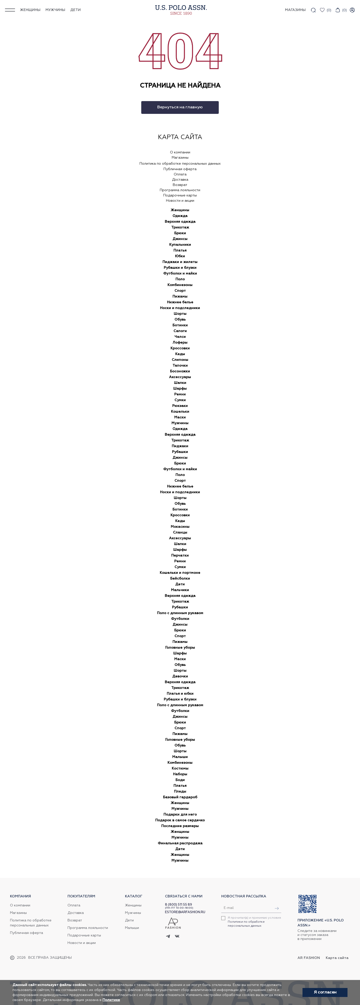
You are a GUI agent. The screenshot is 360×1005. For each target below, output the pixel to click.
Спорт (180, 291)
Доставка (180, 179)
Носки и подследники (180, 308)
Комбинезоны (180, 285)
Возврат (180, 185)
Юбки (180, 256)
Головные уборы (180, 647)
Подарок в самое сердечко (180, 820)
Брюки (180, 233)
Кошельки (180, 411)
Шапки (180, 383)
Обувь (180, 319)
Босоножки (180, 371)
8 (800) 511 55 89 (178, 904)
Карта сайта (337, 958)
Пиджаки (180, 446)
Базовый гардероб (180, 797)
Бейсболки (180, 578)
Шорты (180, 314)
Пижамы (180, 296)
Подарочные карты (180, 195)
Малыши (180, 757)
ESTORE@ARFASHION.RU (185, 912)
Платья (180, 250)
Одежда (180, 216)
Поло (180, 279)
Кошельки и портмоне (180, 573)
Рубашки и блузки (180, 268)
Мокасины (180, 527)
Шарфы (180, 388)
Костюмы (180, 768)
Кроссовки (180, 348)
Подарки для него (180, 814)
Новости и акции (180, 200)
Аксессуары (180, 377)
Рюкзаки (180, 406)
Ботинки (180, 325)
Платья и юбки (180, 693)
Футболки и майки (180, 273)
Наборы (180, 774)
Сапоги (180, 331)
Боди (180, 780)
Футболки (180, 619)
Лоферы (180, 342)
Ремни (180, 394)
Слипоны (180, 360)
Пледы (180, 791)
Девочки (180, 676)
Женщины (30, 10)
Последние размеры (180, 826)
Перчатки (180, 555)
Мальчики (180, 590)
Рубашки (180, 452)
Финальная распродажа (180, 843)
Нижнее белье (180, 302)
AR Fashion (309, 958)
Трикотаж (180, 227)
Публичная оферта (180, 169)
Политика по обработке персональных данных (180, 163)
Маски (180, 417)
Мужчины (55, 10)
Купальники (180, 244)
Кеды (180, 354)
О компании (180, 152)
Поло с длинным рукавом (180, 613)
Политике (111, 1000)
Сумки (180, 400)
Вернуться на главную (180, 107)
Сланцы (180, 532)
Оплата (180, 174)
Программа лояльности (180, 190)
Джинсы (180, 239)
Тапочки (180, 365)
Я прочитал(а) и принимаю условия (254, 921)
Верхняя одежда (180, 221)
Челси (180, 337)
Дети (75, 10)
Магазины (180, 157)
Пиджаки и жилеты (180, 262)
